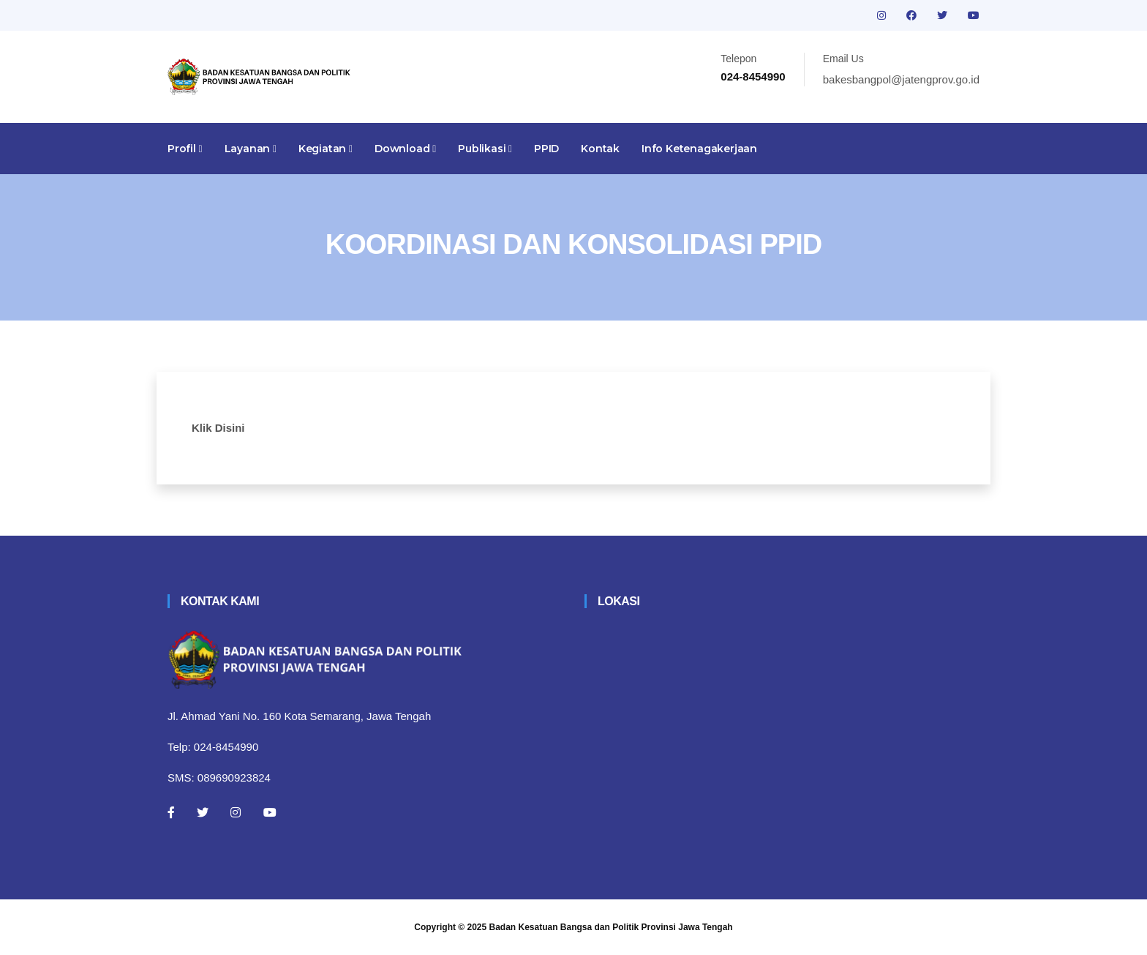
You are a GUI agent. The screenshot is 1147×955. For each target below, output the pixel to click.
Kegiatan (325, 148)
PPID (546, 148)
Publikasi (485, 148)
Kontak (600, 148)
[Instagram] (235, 812)
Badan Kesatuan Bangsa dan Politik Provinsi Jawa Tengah (611, 927)
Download (405, 148)
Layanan (251, 148)
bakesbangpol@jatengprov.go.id (901, 79)
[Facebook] (171, 812)
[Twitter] (202, 812)
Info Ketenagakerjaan (699, 148)
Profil (185, 148)
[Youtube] (270, 812)
